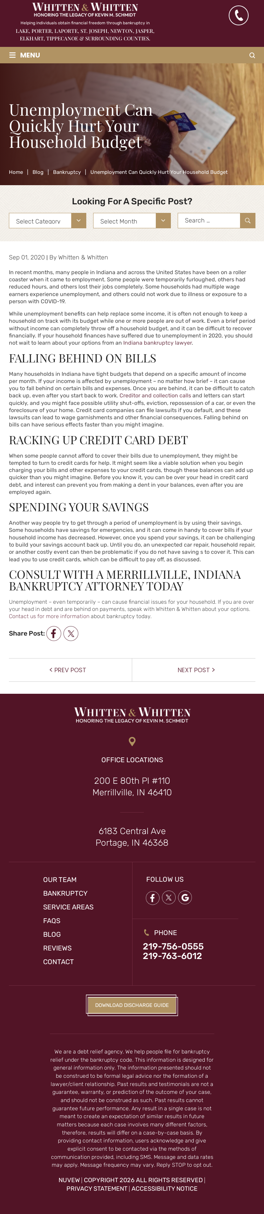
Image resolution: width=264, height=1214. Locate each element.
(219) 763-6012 (238, 15)
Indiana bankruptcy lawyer (157, 343)
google (185, 898)
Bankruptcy (65, 893)
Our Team (60, 880)
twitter (70, 633)
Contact (58, 962)
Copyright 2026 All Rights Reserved (143, 1180)
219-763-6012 (172, 956)
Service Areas (68, 907)
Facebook (152, 898)
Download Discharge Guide (132, 1005)
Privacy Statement (96, 1188)
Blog (52, 934)
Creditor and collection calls (155, 395)
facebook (53, 633)
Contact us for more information (49, 616)
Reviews (57, 948)
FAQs (51, 921)
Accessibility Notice (164, 1188)
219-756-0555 (173, 946)
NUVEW (69, 1180)
